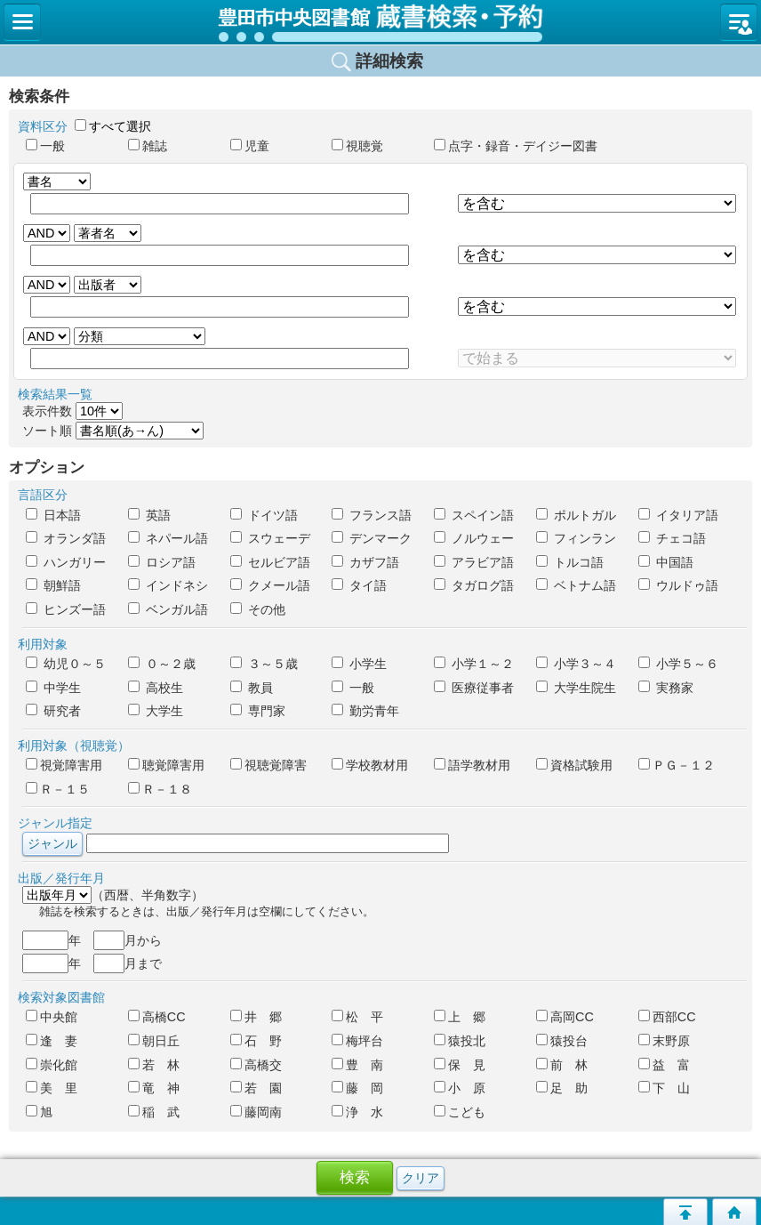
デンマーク (372, 538)
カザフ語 (365, 562)
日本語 (53, 515)
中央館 (51, 1017)
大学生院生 (576, 688)
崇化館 (51, 1065)
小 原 (459, 1088)
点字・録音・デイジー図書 (477, 146)
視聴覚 (357, 146)
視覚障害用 (64, 765)
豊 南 (357, 1065)
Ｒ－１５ (58, 789)
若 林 (154, 1065)
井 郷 (256, 1017)
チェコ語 (672, 538)
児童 (249, 146)
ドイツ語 (264, 515)
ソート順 (113, 430)
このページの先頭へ (685, 1211)
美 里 (51, 1088)
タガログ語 (474, 585)
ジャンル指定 (55, 823)
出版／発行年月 (61, 878)
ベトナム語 (576, 585)
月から (127, 940)
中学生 (53, 688)
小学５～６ (678, 664)
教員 (251, 688)
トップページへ (734, 1211)
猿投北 (459, 1041)
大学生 (155, 711)
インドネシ (168, 585)
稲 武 (154, 1112)
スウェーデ (270, 538)
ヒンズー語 (66, 609)
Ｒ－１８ (160, 789)
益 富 (664, 1065)
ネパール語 (168, 538)
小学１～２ (474, 664)
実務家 (665, 688)
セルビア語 (270, 562)
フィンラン (576, 538)
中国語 (665, 562)
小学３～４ (576, 664)
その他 (257, 609)
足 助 (562, 1088)
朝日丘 (154, 1041)
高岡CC (565, 1017)
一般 (45, 146)
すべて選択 (120, 126)
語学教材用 (472, 765)
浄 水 (357, 1112)
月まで (127, 963)
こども (459, 1112)
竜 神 (154, 1088)
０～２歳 (162, 664)
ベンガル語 (168, 609)
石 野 (256, 1041)
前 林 (562, 1065)
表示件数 (72, 411)
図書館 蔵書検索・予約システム (380, 22)
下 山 (664, 1088)
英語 (149, 515)
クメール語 (270, 585)
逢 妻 (51, 1041)
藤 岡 (357, 1088)
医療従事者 (474, 688)
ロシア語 (162, 562)
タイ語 (359, 585)
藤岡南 (256, 1112)
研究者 (53, 711)
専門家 (257, 711)
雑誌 (147, 146)
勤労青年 (365, 711)
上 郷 (459, 1017)
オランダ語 (66, 538)
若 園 (256, 1088)
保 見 (459, 1065)
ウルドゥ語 (678, 585)
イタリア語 (678, 515)
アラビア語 (474, 562)
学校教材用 (370, 765)
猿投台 (562, 1041)
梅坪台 (357, 1041)
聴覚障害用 (166, 765)
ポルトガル (576, 515)
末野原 (664, 1041)
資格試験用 (574, 765)
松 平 (357, 1017)
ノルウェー (474, 538)
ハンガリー (66, 562)
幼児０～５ (66, 664)
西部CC (667, 1017)
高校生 (155, 688)
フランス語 (372, 515)
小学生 (359, 664)
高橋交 (256, 1065)
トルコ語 (570, 562)
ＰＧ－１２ (676, 765)
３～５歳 (264, 664)
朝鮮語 (53, 585)
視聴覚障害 (268, 765)
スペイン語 (474, 515)
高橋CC (157, 1017)
